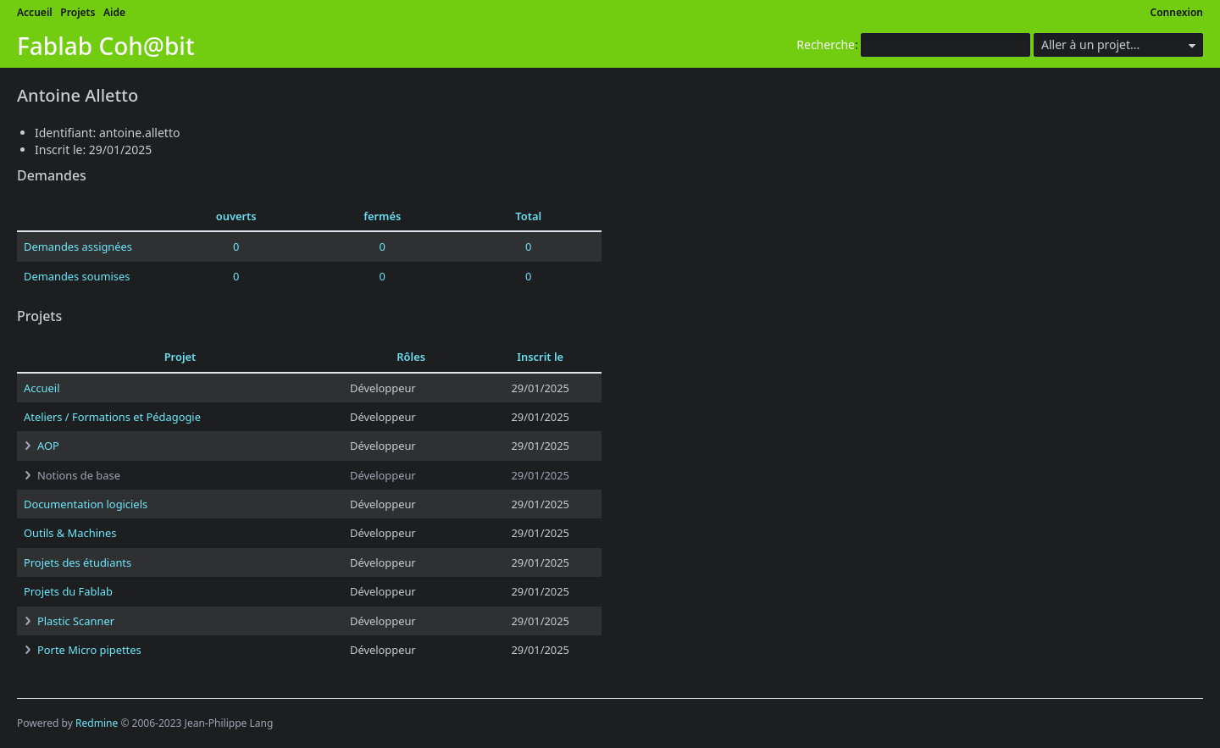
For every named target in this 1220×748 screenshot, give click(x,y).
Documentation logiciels (85, 504)
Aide (114, 12)
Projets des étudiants (77, 562)
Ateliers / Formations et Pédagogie (112, 416)
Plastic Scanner (75, 621)
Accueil (35, 12)
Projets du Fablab (68, 591)
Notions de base (78, 475)
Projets (77, 12)
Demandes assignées (78, 246)
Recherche (825, 44)
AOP (48, 445)
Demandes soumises (77, 276)
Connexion (1177, 12)
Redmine (96, 723)
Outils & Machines (70, 532)
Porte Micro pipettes (89, 649)
